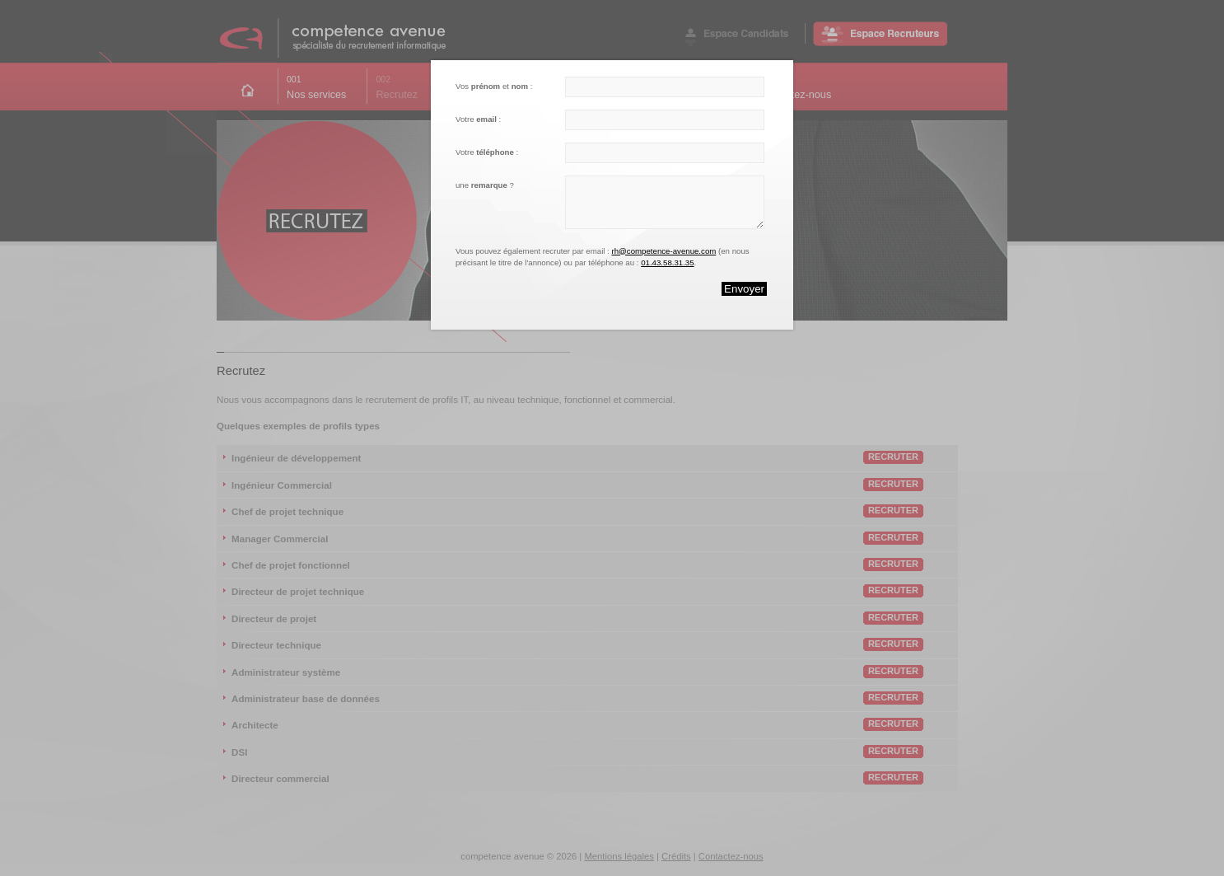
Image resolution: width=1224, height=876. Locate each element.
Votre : (478, 119)
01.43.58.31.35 (667, 262)
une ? (484, 185)
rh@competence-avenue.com (663, 250)
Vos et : (493, 86)
